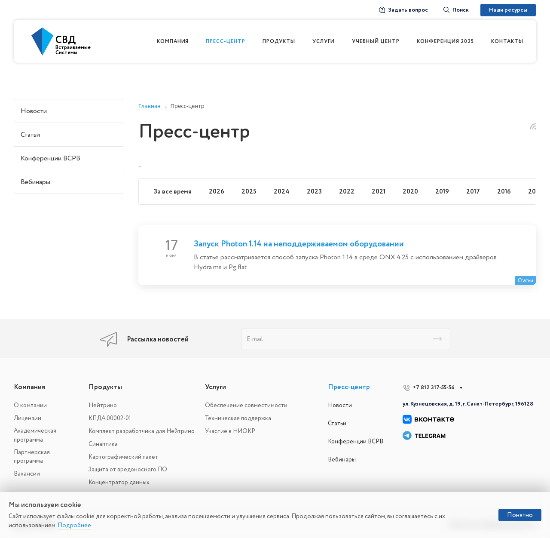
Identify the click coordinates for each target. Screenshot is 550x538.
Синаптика (103, 444)
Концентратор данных (119, 482)
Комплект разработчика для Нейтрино (142, 431)
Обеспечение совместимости (246, 405)
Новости (34, 111)
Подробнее (74, 525)
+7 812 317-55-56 (433, 387)
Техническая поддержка (238, 418)
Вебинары (35, 182)
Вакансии (27, 473)
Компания (29, 387)
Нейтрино (103, 405)
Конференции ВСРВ (50, 158)
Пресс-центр (349, 387)
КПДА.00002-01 (110, 418)
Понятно (520, 514)
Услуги (215, 387)
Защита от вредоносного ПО (128, 469)
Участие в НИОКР (230, 431)
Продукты (105, 387)
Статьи (30, 134)
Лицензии (27, 418)
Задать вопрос (403, 9)
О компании (30, 405)
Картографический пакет (123, 457)
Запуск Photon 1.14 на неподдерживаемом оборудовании (299, 244)
